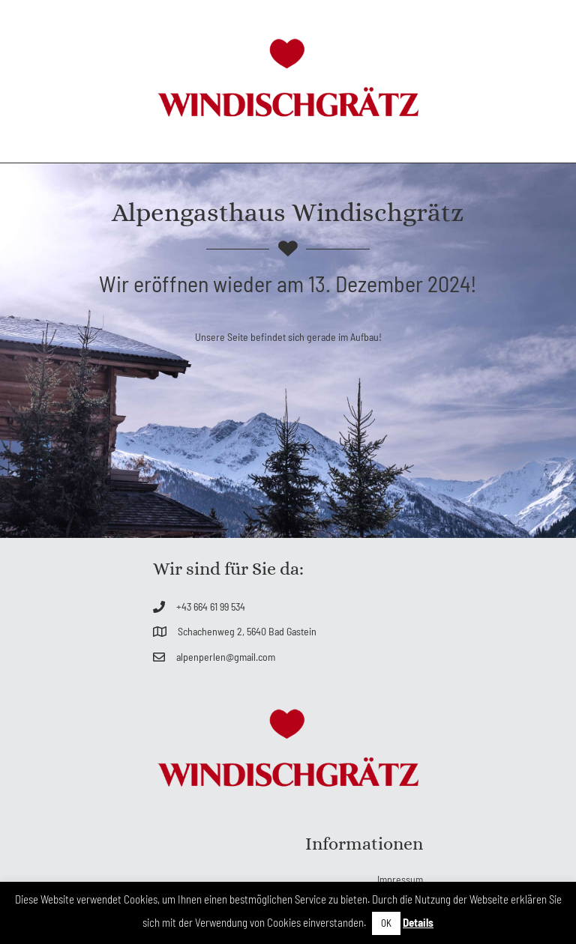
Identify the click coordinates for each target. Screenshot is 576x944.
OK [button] (386, 923)
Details (418, 922)
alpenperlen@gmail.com (225, 656)
